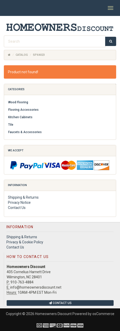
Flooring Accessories (23, 110)
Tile (10, 124)
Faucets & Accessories (25, 132)
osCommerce (103, 314)
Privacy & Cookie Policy (24, 242)
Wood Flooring (18, 102)
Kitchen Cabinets (20, 117)
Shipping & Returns (23, 197)
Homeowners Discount (53, 314)
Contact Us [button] (60, 303)
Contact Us (17, 208)
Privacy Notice (19, 202)
